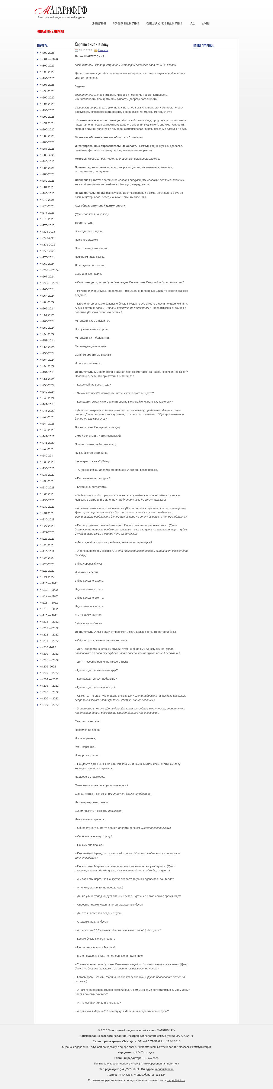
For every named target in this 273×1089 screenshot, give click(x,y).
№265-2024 (47, 289)
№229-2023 (47, 532)
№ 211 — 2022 (49, 641)
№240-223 (46, 455)
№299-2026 (47, 72)
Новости (103, 50)
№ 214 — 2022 (49, 621)
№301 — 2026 (49, 59)
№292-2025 (47, 116)
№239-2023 (47, 462)
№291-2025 (47, 123)
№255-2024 (47, 353)
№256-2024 (47, 346)
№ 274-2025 (47, 231)
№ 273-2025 (47, 238)
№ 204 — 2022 (49, 679)
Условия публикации (126, 23)
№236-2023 (47, 481)
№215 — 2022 (49, 615)
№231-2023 (47, 513)
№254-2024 (47, 359)
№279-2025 (47, 199)
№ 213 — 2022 (49, 628)
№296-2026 (47, 91)
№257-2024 (47, 340)
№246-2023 (47, 410)
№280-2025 (47, 193)
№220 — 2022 (49, 583)
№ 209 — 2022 (49, 653)
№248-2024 (47, 398)
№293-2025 (47, 110)
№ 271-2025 (47, 244)
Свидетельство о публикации (164, 23)
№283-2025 (47, 174)
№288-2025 (47, 142)
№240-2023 (47, 449)
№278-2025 (47, 206)
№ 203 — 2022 (49, 685)
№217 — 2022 (49, 596)
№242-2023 (47, 436)
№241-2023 (47, 442)
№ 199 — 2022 (49, 704)
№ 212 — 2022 (49, 634)
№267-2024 (47, 276)
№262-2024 (47, 308)
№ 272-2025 (47, 251)
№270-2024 (47, 257)
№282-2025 (47, 180)
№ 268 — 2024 (49, 270)
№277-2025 (47, 212)
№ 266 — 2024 (49, 283)
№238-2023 (47, 468)
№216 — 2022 (49, 609)
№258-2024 (47, 334)
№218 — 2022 (49, 602)
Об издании (99, 23)
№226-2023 (47, 545)
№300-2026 (47, 65)
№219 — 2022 (49, 589)
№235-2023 (47, 487)
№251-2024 (47, 378)
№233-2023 (47, 500)
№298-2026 (47, 78)
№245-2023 (47, 417)
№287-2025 (47, 148)
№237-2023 (47, 474)
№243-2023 (47, 430)
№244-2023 (47, 423)
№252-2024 (47, 372)
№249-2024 (47, 391)
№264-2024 (47, 295)
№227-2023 (47, 525)
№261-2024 (47, 314)
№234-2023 (47, 493)
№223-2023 (47, 564)
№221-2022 (47, 577)
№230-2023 (47, 519)
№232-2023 (47, 506)
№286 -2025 (47, 155)
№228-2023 (47, 538)
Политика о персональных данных (116, 1063)
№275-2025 (47, 225)
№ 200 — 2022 (49, 698)
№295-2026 (47, 97)
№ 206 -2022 (48, 666)
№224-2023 (47, 557)
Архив (205, 23)
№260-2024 (47, 321)
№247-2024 (47, 404)
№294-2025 (47, 103)
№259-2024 (47, 327)
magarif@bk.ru (164, 1069)
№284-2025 (47, 167)
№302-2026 (47, 52)
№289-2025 (47, 135)
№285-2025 (47, 161)
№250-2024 (47, 385)
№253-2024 (47, 366)
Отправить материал (50, 31)
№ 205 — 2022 (49, 672)
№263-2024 (47, 302)
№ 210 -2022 (48, 647)
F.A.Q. (192, 23)
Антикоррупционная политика (160, 1063)
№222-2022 (47, 570)
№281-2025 (47, 187)
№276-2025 (47, 219)
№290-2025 (47, 129)
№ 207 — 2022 (49, 660)
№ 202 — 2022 (49, 692)
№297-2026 (47, 84)
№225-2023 (47, 551)
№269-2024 (47, 263)
